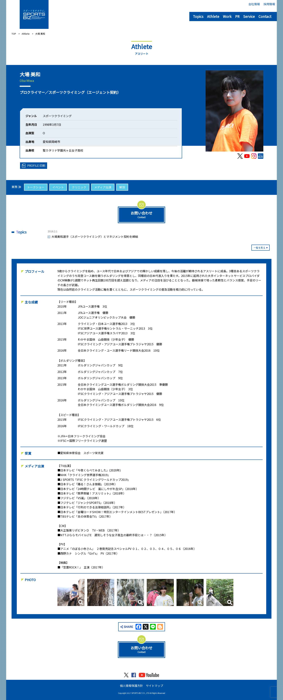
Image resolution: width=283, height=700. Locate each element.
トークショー (35, 187)
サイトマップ (154, 685)
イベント (58, 187)
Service (249, 16)
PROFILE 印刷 (36, 165)
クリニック (79, 187)
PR (237, 16)
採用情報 (269, 4)
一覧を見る (259, 247)
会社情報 (254, 4)
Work (227, 16)
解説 (122, 187)
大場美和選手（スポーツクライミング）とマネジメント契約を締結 (94, 236)
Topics (198, 16)
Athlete (213, 16)
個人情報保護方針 (131, 685)
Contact (264, 16)
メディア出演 (102, 187)
